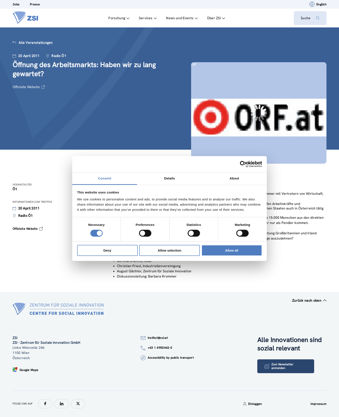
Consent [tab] (104, 178)
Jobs (16, 4)
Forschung (119, 18)
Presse (35, 4)
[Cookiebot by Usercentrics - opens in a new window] (243, 164)
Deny (107, 250)
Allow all (231, 250)
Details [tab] (169, 178)
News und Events (182, 18)
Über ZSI (216, 18)
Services (148, 18)
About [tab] (234, 178)
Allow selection (169, 250)
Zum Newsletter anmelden (278, 366)
